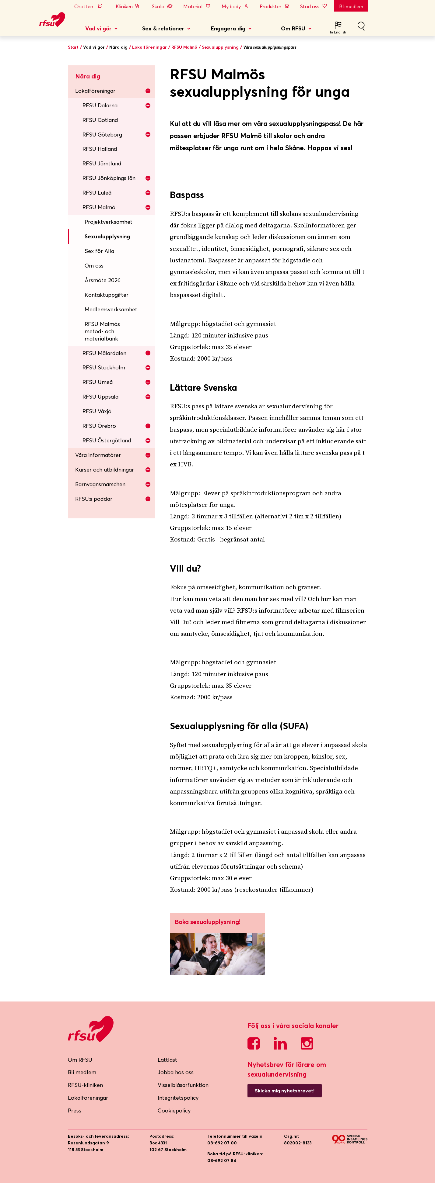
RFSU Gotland (100, 119)
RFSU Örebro (116, 425)
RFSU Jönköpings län (116, 178)
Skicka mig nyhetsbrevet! (284, 1091)
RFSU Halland (99, 148)
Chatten (89, 6)
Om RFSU (293, 28)
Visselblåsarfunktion (183, 1084)
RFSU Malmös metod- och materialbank (102, 331)
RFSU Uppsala (116, 396)
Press (74, 1110)
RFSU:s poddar (113, 498)
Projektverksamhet (108, 221)
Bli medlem (351, 6)
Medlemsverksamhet (111, 309)
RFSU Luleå (116, 192)
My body (235, 6)
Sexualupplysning (220, 47)
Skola (162, 6)
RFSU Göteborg (116, 134)
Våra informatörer (113, 454)
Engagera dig (228, 28)
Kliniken (128, 6)
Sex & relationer (163, 28)
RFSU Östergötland (116, 440)
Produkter (274, 6)
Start (73, 47)
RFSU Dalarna (116, 105)
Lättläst (167, 1059)
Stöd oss (314, 6)
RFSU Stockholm (116, 367)
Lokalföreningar (149, 47)
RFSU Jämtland (101, 163)
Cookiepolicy (174, 1110)
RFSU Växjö (96, 411)
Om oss (94, 265)
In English (338, 32)
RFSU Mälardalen (116, 353)
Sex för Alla (99, 250)
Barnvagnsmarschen (113, 484)
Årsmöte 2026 (103, 280)
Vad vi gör (98, 28)
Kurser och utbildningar (113, 469)
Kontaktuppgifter (106, 294)
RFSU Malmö (184, 47)
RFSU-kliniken (85, 1084)
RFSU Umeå (116, 382)
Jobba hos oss (176, 1072)
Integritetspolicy (178, 1097)
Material (197, 6)
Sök (361, 29)
